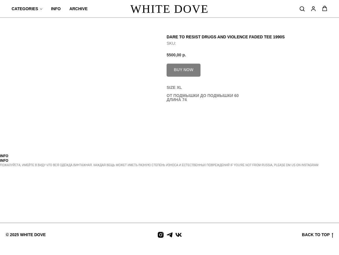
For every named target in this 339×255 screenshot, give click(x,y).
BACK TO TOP (317, 235)
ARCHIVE (78, 8)
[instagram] (160, 234)
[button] (302, 8)
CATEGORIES (25, 8)
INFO (56, 8)
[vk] (178, 234)
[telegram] (169, 234)
